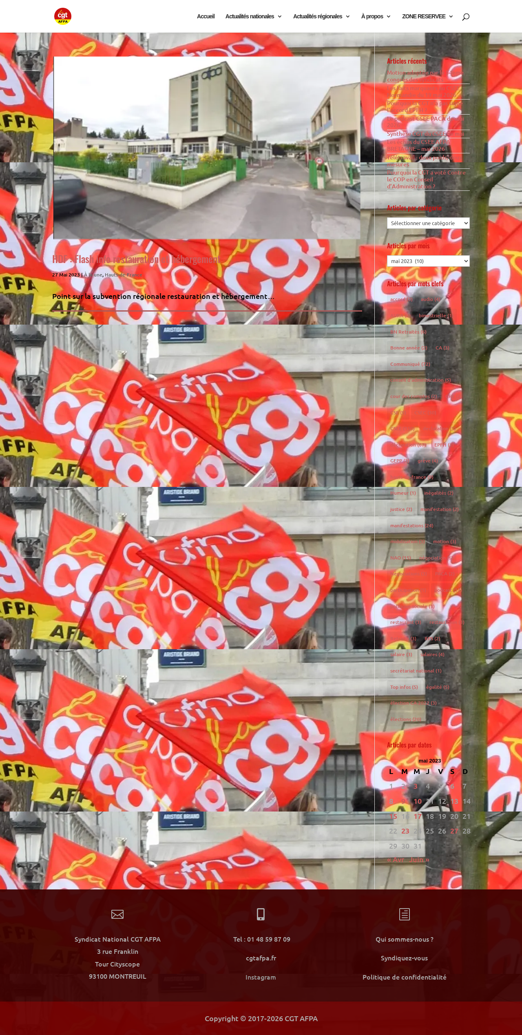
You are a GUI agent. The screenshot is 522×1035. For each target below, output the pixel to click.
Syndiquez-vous (404, 957)
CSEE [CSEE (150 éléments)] (402, 428)
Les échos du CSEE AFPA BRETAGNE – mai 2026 (418, 145)
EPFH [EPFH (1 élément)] (444, 444)
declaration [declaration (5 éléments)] (439, 428)
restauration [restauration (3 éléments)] (446, 622)
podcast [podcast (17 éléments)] (448, 589)
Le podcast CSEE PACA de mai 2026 (425, 122)
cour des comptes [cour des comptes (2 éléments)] (413, 396)
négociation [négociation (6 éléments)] (436, 557)
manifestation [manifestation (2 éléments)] (439, 509)
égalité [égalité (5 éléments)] (437, 686)
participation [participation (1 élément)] (408, 589)
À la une (93, 274)
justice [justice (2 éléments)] (401, 509)
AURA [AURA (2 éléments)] (400, 315)
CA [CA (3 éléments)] (442, 347)
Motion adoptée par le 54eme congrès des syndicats (425, 76)
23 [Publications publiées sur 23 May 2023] (405, 830)
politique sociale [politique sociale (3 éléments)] (412, 606)
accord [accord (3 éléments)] (401, 299)
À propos (372, 16)
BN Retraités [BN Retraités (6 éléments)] (408, 331)
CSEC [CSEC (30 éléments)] (425, 412)
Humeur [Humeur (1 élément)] (403, 492)
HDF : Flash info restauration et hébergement (136, 258)
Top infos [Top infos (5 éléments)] (404, 686)
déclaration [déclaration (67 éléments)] (408, 444)
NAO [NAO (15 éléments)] (400, 557)
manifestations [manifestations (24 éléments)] (412, 525)
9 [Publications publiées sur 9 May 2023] (403, 800)
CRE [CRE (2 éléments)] (453, 396)
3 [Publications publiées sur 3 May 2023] (416, 785)
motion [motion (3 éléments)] (444, 541)
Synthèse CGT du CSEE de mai (425, 133)
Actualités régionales (317, 16)
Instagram (261, 976)
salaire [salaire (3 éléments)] (401, 654)
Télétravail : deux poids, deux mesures (424, 160)
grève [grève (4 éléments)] (428, 460)
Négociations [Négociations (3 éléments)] (408, 573)
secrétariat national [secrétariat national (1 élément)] (416, 670)
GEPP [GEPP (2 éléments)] (399, 460)
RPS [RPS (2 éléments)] (432, 638)
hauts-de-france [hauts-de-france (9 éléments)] (412, 476)
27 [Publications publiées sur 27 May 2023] (454, 830)
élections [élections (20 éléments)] (405, 719)
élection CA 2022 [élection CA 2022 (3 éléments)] (413, 702)
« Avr (395, 859)
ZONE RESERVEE (423, 16)
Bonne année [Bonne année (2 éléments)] (408, 347)
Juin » (419, 859)
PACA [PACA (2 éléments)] (445, 573)
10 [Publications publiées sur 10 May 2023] (418, 800)
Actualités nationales (250, 16)
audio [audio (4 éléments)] (430, 299)
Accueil (206, 16)
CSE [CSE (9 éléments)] (398, 412)
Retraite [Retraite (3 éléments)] (403, 638)
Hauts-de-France (123, 274)
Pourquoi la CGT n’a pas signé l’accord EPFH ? (425, 106)
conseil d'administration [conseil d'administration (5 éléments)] (420, 379)
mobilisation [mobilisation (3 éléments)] (407, 541)
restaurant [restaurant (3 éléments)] (405, 622)
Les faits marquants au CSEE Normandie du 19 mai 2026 (423, 91)
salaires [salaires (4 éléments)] (432, 654)
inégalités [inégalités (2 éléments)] (438, 492)
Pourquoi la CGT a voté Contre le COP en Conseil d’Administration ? (426, 179)
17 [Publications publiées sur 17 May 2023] (418, 815)
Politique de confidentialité (405, 976)
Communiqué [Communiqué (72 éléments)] (410, 363)
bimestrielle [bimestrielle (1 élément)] (436, 315)
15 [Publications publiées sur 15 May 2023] (393, 815)
